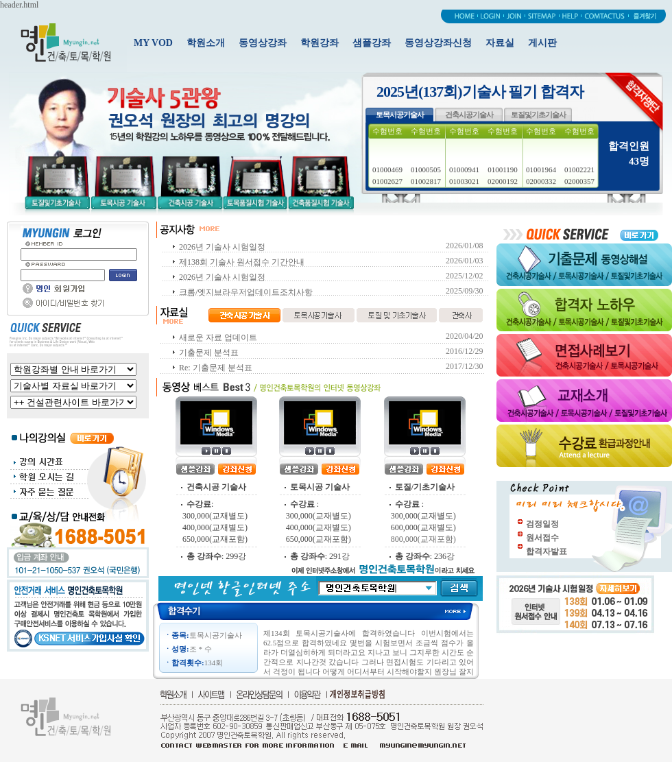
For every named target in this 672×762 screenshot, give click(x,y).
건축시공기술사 (469, 114)
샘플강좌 (371, 43)
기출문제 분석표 (209, 352)
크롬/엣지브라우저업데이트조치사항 (246, 292)
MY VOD (153, 43)
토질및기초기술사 (538, 114)
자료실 (499, 43)
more (462, 610)
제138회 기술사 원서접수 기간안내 (241, 262)
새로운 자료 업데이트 (218, 337)
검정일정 (542, 524)
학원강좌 (319, 43)
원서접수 (542, 538)
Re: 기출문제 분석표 (215, 367)
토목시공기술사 (400, 114)
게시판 (542, 43)
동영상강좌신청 (438, 43)
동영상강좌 (263, 43)
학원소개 (206, 43)
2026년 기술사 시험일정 (222, 247)
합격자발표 (546, 551)
